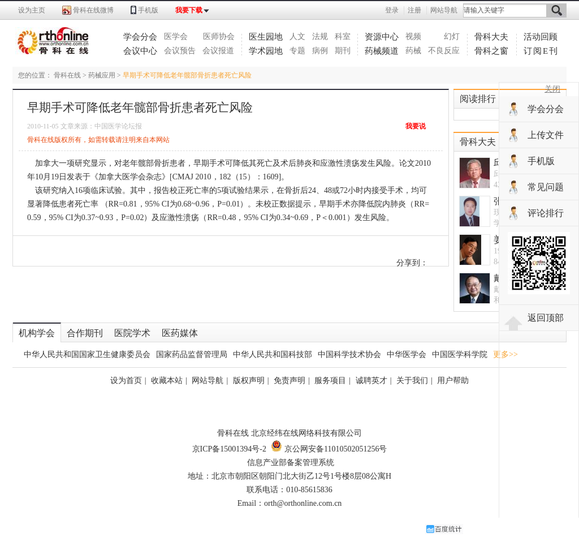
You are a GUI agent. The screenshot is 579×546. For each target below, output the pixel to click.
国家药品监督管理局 (191, 354)
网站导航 (443, 10)
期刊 (343, 50)
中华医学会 (406, 354)
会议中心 (140, 50)
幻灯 (452, 36)
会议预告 (180, 50)
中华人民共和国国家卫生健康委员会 (87, 354)
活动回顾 (541, 36)
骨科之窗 (491, 50)
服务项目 (330, 380)
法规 (320, 36)
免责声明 (289, 380)
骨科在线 (67, 75)
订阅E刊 (541, 50)
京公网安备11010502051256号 (329, 449)
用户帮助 (453, 380)
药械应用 (101, 75)
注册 (414, 10)
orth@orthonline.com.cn (303, 503)
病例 (320, 50)
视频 (413, 36)
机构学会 (37, 333)
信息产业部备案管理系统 (290, 462)
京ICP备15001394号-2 (229, 449)
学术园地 (266, 50)
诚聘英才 (371, 380)
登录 (392, 10)
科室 (343, 36)
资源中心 (382, 36)
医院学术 (132, 333)
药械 (413, 50)
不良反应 (444, 50)
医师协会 (219, 36)
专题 (297, 50)
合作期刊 (85, 333)
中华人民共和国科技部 (272, 354)
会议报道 (218, 50)
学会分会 (140, 36)
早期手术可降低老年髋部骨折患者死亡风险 (187, 75)
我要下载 (188, 10)
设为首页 (126, 380)
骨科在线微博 (93, 10)
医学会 (176, 36)
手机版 (148, 10)
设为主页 (31, 10)
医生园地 (266, 36)
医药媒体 (180, 333)
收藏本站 (167, 380)
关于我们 (412, 380)
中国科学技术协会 (349, 354)
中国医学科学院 (459, 354)
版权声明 (249, 380)
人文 (297, 36)
